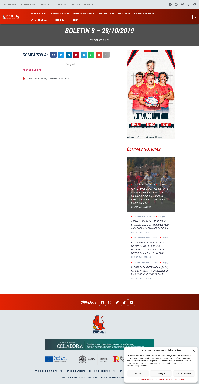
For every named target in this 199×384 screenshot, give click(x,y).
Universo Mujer (144, 13)
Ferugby (160, 184)
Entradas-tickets (82, 4)
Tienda (74, 20)
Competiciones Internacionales (145, 238)
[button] (193, 350)
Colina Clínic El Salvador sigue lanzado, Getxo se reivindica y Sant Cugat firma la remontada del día (151, 225)
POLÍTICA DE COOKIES (145, 379)
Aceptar (138, 373)
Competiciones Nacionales (143, 184)
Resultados (47, 4)
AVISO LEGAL (180, 379)
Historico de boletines (35, 78)
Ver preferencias (183, 373)
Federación (38, 13)
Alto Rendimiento (83, 13)
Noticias (124, 13)
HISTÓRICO (60, 20)
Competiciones (59, 13)
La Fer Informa (40, 20)
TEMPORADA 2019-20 (58, 78)
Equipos (62, 4)
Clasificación (28, 4)
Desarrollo (106, 13)
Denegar (161, 373)
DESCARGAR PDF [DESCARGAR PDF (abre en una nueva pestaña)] (32, 70)
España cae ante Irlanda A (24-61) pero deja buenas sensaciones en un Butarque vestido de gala (150, 271)
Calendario (10, 4)
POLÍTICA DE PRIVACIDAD (164, 379)
